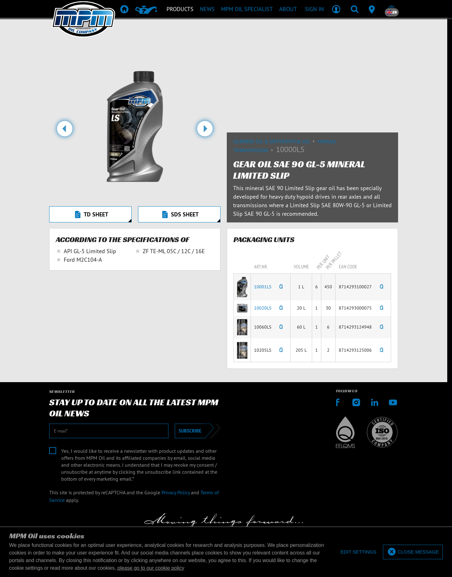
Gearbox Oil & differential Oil (275, 141)
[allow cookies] (413, 552)
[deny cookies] (358, 552)
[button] (64, 131)
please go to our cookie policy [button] (150, 568)
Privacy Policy (175, 492)
